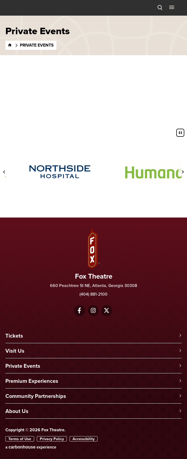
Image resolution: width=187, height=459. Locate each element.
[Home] (10, 45)
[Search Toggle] (160, 8)
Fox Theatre (19, 14)
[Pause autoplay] (180, 133)
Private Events (22, 366)
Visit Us (14, 351)
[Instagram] (93, 310)
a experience (30, 447)
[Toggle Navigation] (172, 7)
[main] (93, 71)
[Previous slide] (4, 171)
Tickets (14, 335)
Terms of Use (19, 439)
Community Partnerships (35, 396)
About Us (16, 411)
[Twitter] (106, 310)
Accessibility (84, 439)
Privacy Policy (52, 439)
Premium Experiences (31, 381)
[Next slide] (182, 171)
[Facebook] (79, 310)
